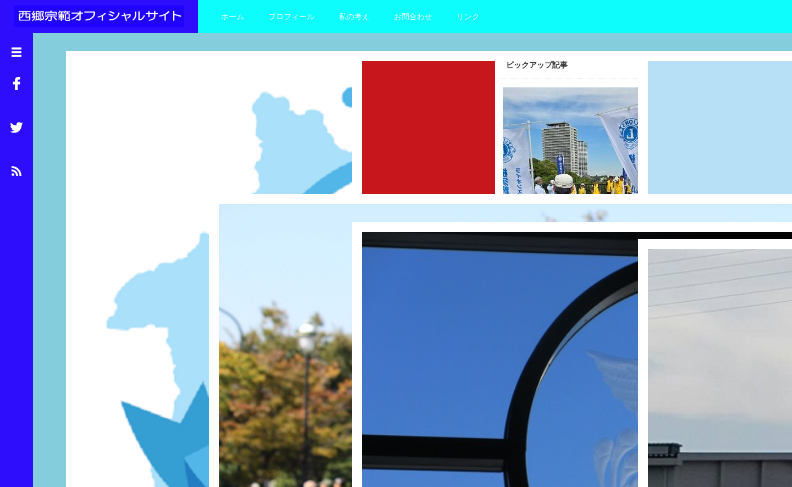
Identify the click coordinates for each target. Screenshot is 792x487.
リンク (468, 16)
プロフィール (291, 16)
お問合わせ (413, 16)
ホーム (232, 16)
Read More (163, 223)
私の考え (354, 16)
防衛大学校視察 (381, 322)
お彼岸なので (663, 339)
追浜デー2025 (92, 166)
